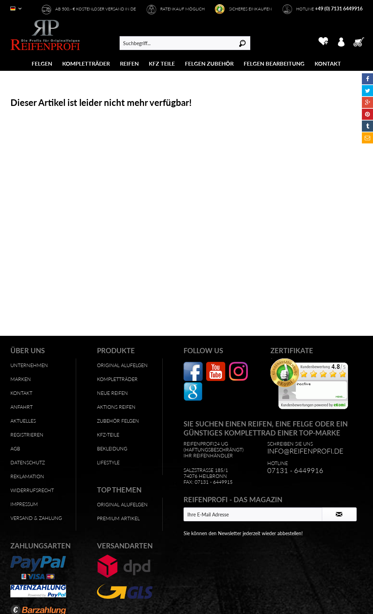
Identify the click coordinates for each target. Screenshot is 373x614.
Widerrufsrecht (32, 490)
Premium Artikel (118, 518)
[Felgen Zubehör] (209, 63)
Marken (20, 379)
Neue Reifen (112, 393)
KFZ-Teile (108, 435)
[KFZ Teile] (162, 63)
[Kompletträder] (86, 63)
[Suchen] (242, 43)
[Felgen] (42, 63)
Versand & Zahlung (36, 518)
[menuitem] (42, 63)
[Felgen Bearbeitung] (274, 63)
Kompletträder (117, 379)
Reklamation (27, 476)
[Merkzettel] (323, 41)
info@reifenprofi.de (305, 451)
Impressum (24, 504)
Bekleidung (112, 448)
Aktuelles (23, 421)
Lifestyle (108, 462)
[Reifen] (129, 63)
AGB (15, 448)
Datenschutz (27, 462)
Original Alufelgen (122, 365)
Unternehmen (29, 365)
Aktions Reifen (116, 407)
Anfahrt (21, 407)
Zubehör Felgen (118, 421)
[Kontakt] (328, 63)
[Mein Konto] (341, 41)
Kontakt (21, 393)
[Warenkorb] (360, 41)
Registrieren (26, 435)
